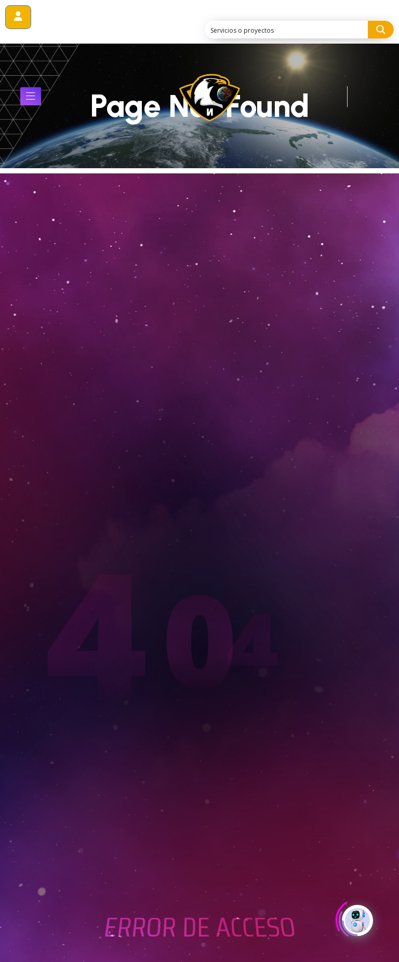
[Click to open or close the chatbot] (357, 921)
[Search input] (286, 29)
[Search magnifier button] (381, 29)
